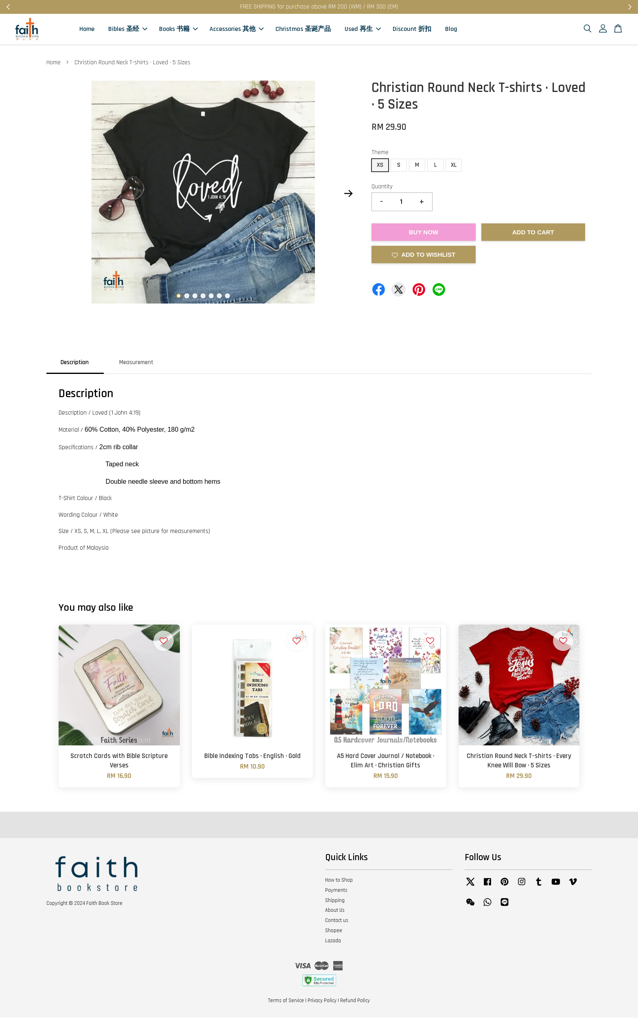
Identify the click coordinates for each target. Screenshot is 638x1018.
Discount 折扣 (412, 29)
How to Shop (339, 881)
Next (348, 194)
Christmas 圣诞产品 (303, 29)
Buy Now (423, 232)
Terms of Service (286, 1001)
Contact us (336, 921)
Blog (451, 29)
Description (75, 363)
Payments (336, 891)
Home (86, 29)
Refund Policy (355, 1001)
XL (454, 165)
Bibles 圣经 (127, 29)
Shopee (333, 931)
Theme (380, 153)
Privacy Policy (322, 1001)
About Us (335, 911)
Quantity (382, 187)
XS (380, 165)
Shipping (335, 901)
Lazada (333, 941)
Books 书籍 (178, 29)
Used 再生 (363, 29)
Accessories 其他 (237, 29)
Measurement (136, 363)
